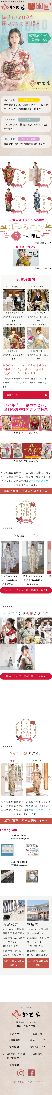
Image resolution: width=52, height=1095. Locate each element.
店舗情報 (38, 1054)
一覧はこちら (11, 395)
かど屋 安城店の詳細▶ (38, 963)
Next (49, 563)
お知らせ (38, 1033)
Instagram (39, 6)
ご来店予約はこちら (31, 6)
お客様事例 (14, 1040)
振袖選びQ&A (38, 1047)
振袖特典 (14, 1047)
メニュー (47, 6)
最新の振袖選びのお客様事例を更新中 (25, 144)
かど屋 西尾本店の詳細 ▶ (13, 963)
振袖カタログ (37, 1040)
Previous (2, 563)
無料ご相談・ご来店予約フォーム (26, 491)
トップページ (14, 1033)
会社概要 (14, 1065)
